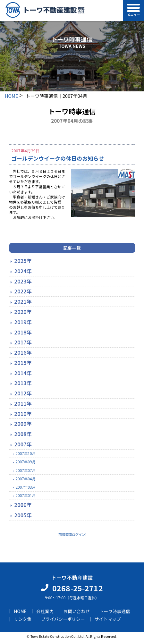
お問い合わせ (77, 611)
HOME (11, 95)
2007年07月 (26, 470)
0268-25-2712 (77, 588)
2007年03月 (26, 487)
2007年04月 (26, 478)
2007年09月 (26, 461)
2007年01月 (26, 495)
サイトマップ (108, 619)
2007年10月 (26, 453)
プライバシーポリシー (63, 619)
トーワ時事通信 (114, 611)
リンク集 (23, 619)
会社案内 (45, 611)
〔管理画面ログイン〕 (72, 534)
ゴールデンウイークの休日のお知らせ (57, 158)
